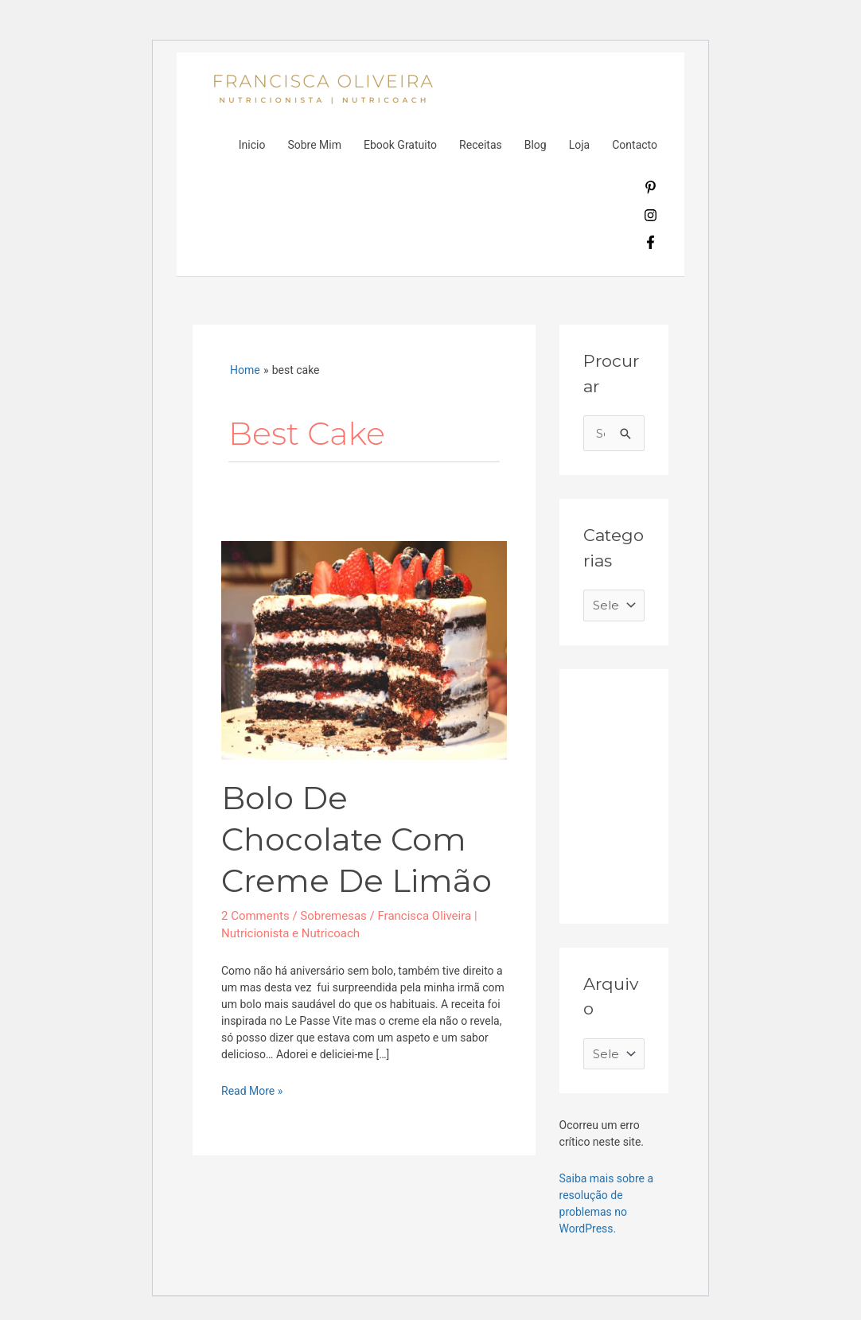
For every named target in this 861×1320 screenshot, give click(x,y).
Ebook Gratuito (400, 144)
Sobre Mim (314, 144)
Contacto (634, 144)
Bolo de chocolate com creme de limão (356, 839)
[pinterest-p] (650, 190)
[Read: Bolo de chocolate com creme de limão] (364, 650)
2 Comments (255, 916)
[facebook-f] (650, 245)
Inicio (252, 144)
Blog (535, 144)
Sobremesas (333, 916)
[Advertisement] (702, 792)
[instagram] (650, 218)
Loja (579, 144)
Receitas (480, 144)
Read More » (251, 1090)
